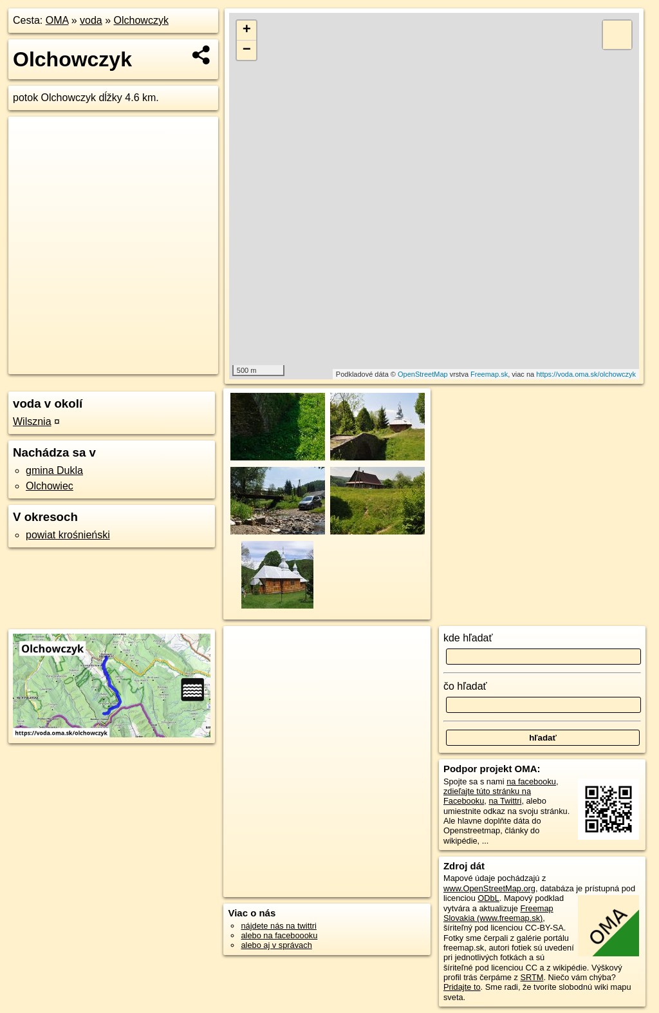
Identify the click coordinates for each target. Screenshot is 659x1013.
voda (91, 20)
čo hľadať (465, 686)
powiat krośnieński (68, 534)
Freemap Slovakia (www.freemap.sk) (498, 913)
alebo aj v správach (276, 945)
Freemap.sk (489, 374)
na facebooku (531, 781)
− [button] (247, 50)
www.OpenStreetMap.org (489, 888)
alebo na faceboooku (279, 935)
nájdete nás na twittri (278, 926)
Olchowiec (49, 485)
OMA (57, 20)
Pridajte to (462, 987)
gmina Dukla (54, 470)
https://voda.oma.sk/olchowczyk (586, 374)
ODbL (488, 898)
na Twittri (504, 801)
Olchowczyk (141, 20)
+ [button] (247, 30)
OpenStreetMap (423, 374)
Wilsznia (32, 421)
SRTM (531, 977)
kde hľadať (468, 637)
